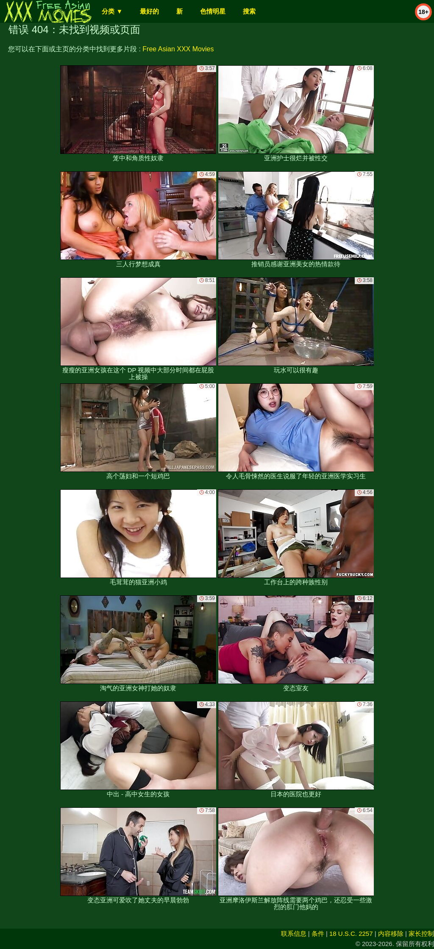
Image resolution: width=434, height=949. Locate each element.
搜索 (249, 11)
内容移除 (390, 933)
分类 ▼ (112, 11)
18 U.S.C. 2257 (351, 933)
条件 (318, 933)
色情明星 (212, 11)
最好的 (149, 11)
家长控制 (421, 933)
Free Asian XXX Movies (178, 49)
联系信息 (293, 933)
